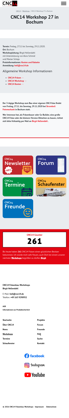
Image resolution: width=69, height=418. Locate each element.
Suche (40, 338)
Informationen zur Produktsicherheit (16, 310)
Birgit (43, 258)
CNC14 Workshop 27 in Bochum (42, 11)
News (5, 329)
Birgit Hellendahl (40, 121)
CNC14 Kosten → (16, 84)
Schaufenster (9, 343)
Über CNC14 (8, 324)
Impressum (39, 407)
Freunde (41, 329)
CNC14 (18, 11)
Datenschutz (51, 407)
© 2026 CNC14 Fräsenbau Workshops (18, 407)
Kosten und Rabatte (30, 62)
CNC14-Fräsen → (16, 77)
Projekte (41, 320)
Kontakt (40, 343)
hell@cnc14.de (21, 65)
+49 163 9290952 (18, 297)
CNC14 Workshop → (17, 80)
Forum (40, 324)
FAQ (39, 334)
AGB (4, 306)
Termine (6, 338)
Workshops (26, 11)
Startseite (7, 320)
